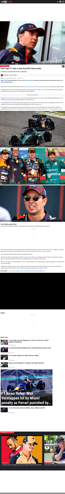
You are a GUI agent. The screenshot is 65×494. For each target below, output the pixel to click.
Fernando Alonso (28, 80)
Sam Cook (6, 75)
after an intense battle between (32, 86)
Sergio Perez (4, 80)
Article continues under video (32, 94)
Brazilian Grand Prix (5, 66)
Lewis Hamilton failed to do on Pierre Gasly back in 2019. (48, 109)
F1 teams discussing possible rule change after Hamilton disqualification (26, 271)
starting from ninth (41, 89)
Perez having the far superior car (13, 98)
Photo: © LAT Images (5, 63)
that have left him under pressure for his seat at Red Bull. (36, 251)
